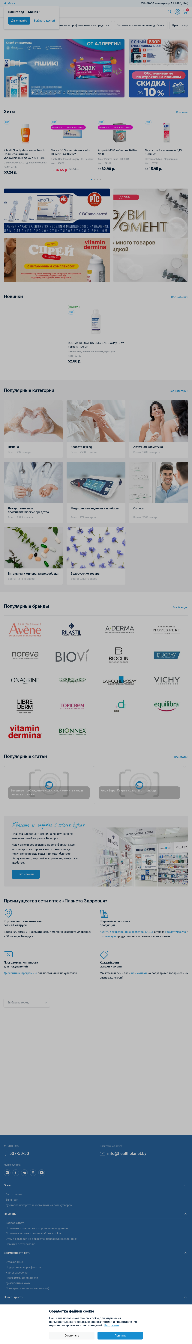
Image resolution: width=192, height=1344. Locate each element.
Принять (120, 1335)
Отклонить (72, 1335)
